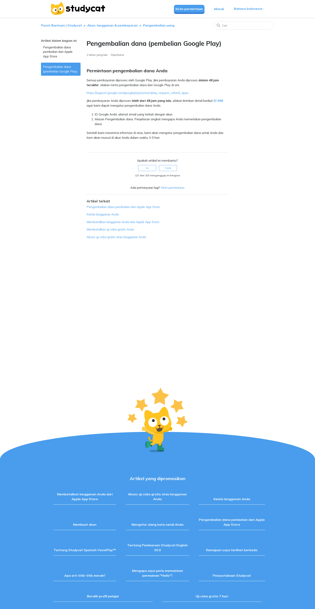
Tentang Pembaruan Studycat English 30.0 (157, 547)
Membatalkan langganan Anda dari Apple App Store (123, 222)
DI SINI (218, 101)
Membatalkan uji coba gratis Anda (110, 229)
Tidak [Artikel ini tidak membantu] (168, 167)
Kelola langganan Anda (103, 214)
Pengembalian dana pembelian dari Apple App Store (58, 51)
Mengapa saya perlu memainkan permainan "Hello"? (157, 573)
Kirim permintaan (189, 9)
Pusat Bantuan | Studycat (61, 25)
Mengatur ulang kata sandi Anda (157, 524)
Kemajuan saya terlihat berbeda (231, 550)
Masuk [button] (219, 9)
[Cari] (244, 25)
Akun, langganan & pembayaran (112, 25)
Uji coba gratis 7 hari (212, 596)
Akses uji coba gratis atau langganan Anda (116, 237)
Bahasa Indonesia (249, 8)
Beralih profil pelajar (103, 596)
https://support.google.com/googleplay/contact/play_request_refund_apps (138, 93)
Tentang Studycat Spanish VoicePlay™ (85, 550)
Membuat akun (84, 524)
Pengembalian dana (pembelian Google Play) (60, 69)
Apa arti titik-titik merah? (84, 575)
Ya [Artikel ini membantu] (147, 167)
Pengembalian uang (158, 25)
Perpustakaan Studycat (232, 575)
